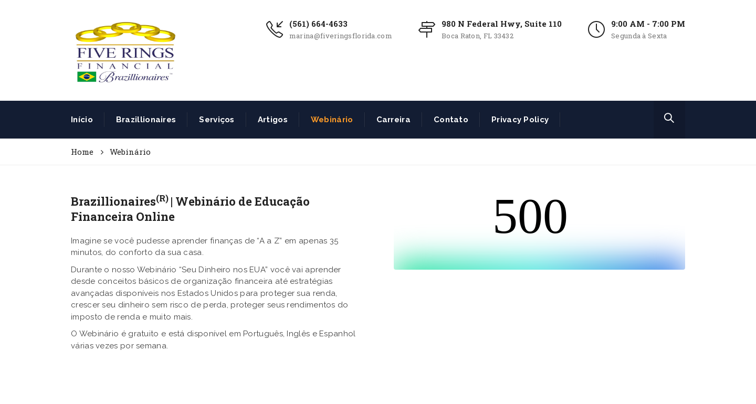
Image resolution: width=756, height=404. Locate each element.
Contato (451, 119)
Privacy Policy (520, 119)
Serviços (216, 119)
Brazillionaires (146, 119)
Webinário (332, 119)
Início (82, 119)
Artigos (273, 119)
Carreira (393, 119)
